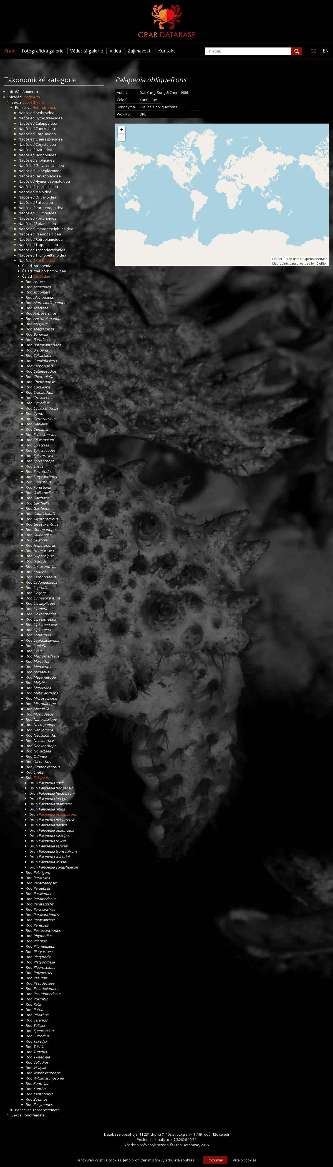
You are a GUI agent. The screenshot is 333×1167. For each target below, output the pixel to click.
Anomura (30, 91)
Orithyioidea (46, 197)
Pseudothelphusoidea (54, 228)
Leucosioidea (47, 186)
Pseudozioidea (48, 234)
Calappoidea (46, 123)
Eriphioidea (45, 160)
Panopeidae (43, 265)
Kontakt (166, 51)
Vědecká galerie (86, 51)
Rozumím (215, 1160)
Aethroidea (45, 112)
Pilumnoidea (46, 212)
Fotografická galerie (43, 51)
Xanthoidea (45, 260)
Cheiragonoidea (49, 139)
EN (326, 51)
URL (143, 114)
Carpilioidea (46, 133)
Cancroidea (45, 128)
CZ (313, 51)
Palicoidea (44, 202)
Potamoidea (46, 223)
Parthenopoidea (49, 207)
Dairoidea (44, 149)
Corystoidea (46, 144)
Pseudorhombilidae (49, 270)
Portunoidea (46, 218)
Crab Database (186, 1144)
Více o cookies (245, 1160)
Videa (115, 51)
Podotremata (33, 1115)
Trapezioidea (47, 244)
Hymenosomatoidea (53, 181)
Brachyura (31, 96)
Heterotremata (44, 107)
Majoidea (43, 191)
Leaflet (277, 259)
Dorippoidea (46, 154)
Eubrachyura (33, 102)
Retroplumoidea (49, 239)
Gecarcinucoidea (50, 165)
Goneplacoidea (49, 170)
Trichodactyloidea (50, 249)
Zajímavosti (140, 51)
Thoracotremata (46, 1109)
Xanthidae (41, 276)
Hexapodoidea (48, 176)
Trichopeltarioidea (51, 255)
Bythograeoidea (49, 118)
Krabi (9, 51)
